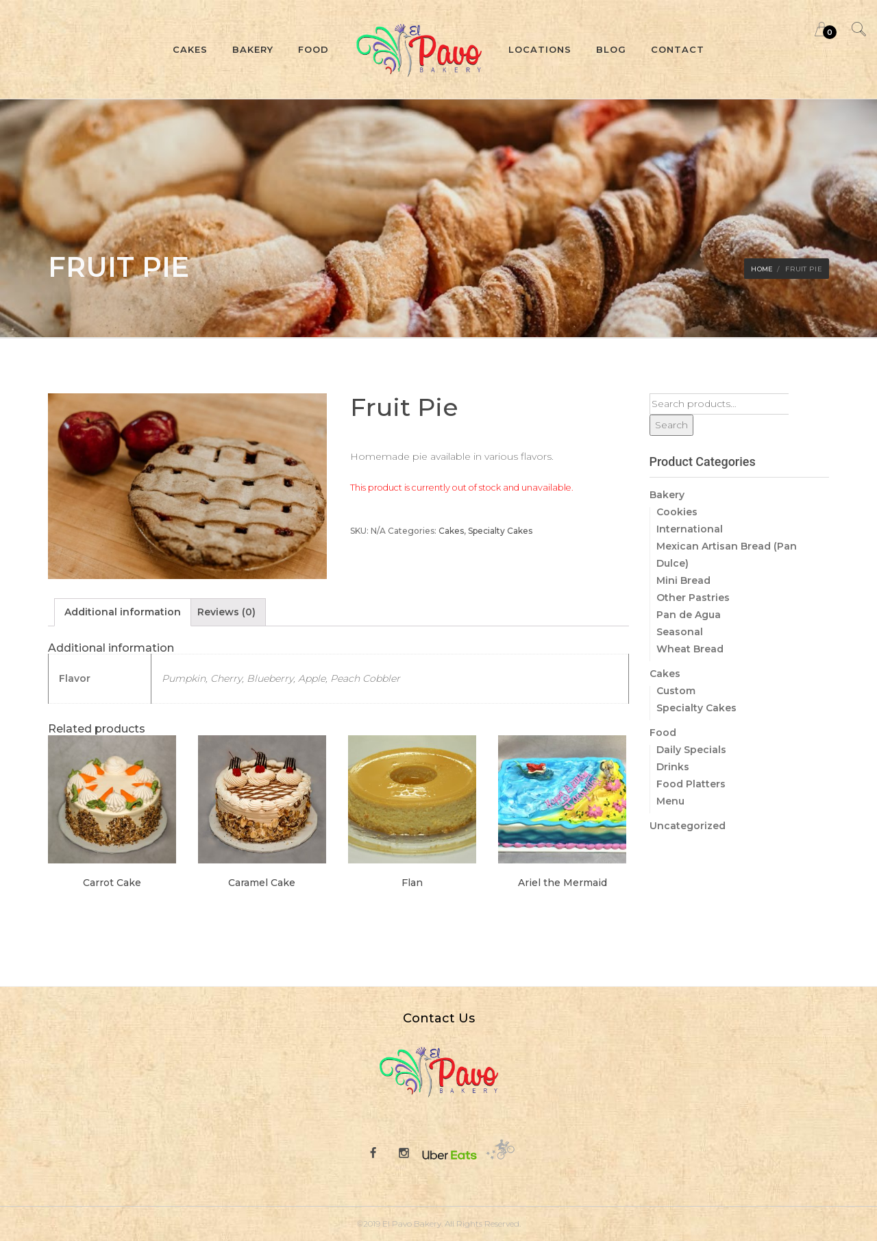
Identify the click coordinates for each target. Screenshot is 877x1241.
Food (313, 49)
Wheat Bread (690, 649)
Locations (539, 49)
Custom (675, 691)
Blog (611, 49)
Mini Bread (683, 580)
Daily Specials (691, 750)
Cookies (676, 512)
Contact (677, 49)
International (689, 529)
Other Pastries (693, 597)
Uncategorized (688, 826)
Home (762, 269)
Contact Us (439, 1018)
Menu (670, 801)
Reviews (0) (226, 612)
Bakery (252, 49)
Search (671, 425)
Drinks (672, 767)
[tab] (122, 612)
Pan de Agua (688, 615)
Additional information (122, 612)
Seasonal (679, 632)
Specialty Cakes (500, 531)
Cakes (190, 49)
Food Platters (691, 784)
